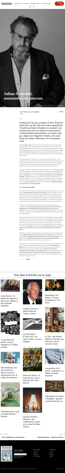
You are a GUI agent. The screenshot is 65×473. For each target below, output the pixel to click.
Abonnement (34, 468)
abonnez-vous (60, 3)
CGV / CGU (9, 468)
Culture (6, 89)
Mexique (31, 226)
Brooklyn (59, 169)
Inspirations (35, 3)
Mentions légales (4, 468)
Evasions (26, 3)
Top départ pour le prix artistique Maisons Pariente (10, 413)
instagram (52, 454)
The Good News (46, 3)
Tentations (17, 3)
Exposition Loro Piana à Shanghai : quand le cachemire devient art (54, 398)
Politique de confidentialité (16, 468)
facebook (52, 451)
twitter (51, 453)
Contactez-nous (28, 468)
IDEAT (57, 468)
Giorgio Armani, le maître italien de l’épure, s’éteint (30, 311)
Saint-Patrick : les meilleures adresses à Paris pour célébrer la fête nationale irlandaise (9, 301)
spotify (51, 456)
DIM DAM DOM (61, 468)
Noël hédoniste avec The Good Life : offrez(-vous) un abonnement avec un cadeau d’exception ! (9, 372)
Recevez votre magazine (20, 454)
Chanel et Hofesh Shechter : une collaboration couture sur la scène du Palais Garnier (31, 422)
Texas (28, 171)
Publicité (23, 468)
